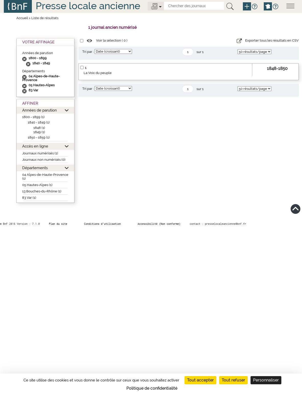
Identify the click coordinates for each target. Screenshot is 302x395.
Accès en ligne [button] (35, 146)
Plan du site (58, 223)
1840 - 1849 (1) (39, 122)
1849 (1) (39, 132)
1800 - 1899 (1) (33, 117)
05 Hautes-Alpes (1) (37, 185)
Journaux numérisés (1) (40, 153)
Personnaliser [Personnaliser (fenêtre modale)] (266, 380)
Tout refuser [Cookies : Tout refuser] (233, 380)
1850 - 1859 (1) (39, 137)
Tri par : (88, 52)
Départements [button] (35, 168)
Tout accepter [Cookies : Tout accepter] (200, 380)
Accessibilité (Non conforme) (159, 223)
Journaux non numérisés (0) (43, 160)
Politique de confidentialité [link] (151, 388)
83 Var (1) (29, 198)
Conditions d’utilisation (102, 223)
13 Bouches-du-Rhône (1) (41, 191)
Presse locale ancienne (88, 5)
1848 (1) (39, 128)
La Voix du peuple (98, 73)
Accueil (22, 18)
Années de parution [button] (39, 110)
